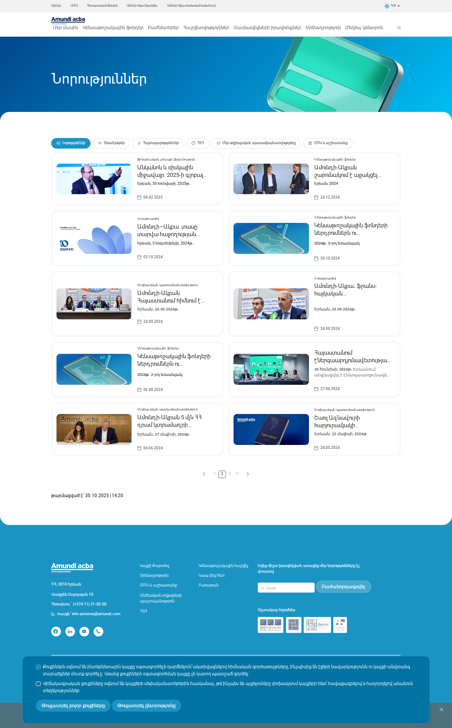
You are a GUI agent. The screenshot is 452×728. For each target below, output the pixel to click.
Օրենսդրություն (314, 21)
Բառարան (208, 578)
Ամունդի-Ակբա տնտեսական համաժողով (191, 6)
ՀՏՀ (143, 604)
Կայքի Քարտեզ (154, 558)
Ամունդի (56, 6)
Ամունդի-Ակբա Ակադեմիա (142, 6)
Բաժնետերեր (197, 21)
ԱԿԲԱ (74, 6)
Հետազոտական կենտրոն (102, 6)
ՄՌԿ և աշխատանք (158, 578)
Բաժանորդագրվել (346, 578)
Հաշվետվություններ (229, 21)
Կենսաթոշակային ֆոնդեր (159, 21)
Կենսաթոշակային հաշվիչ (224, 558)
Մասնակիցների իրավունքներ (273, 21)
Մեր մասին (124, 21)
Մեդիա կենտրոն (346, 21)
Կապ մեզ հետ (212, 568)
